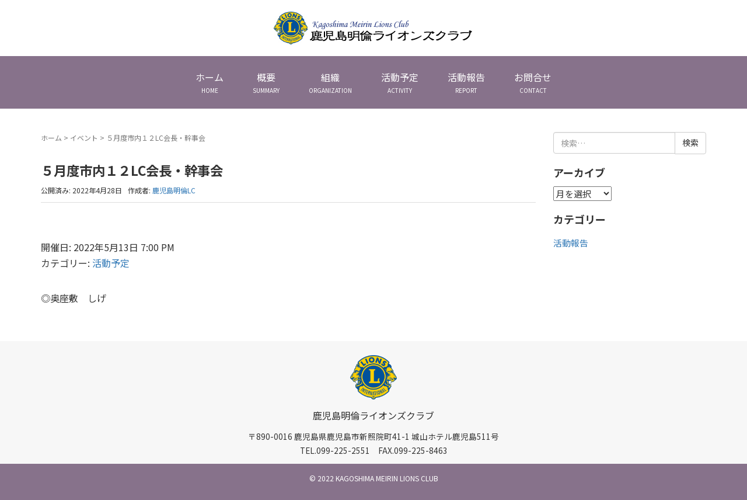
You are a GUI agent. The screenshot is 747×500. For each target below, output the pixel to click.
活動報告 (570, 243)
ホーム (51, 138)
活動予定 (111, 263)
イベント (84, 138)
